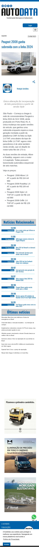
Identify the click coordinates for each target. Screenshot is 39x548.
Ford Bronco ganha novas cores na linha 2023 (26, 305)
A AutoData (5, 523)
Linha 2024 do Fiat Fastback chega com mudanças (24, 262)
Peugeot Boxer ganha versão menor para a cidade (24, 288)
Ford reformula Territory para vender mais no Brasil (24, 253)
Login (30, 25)
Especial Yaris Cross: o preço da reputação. (14, 349)
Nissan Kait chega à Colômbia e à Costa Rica (14, 353)
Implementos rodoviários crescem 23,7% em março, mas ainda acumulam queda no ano (18, 329)
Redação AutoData (23, 88)
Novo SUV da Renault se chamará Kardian (25, 248)
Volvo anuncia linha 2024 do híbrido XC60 (24, 279)
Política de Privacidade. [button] (11, 539)
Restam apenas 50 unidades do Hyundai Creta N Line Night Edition (26, 297)
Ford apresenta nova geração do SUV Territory (25, 271)
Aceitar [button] (6, 544)
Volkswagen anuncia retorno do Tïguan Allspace (25, 240)
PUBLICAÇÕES (5, 527)
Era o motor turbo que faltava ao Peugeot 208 (25, 231)
